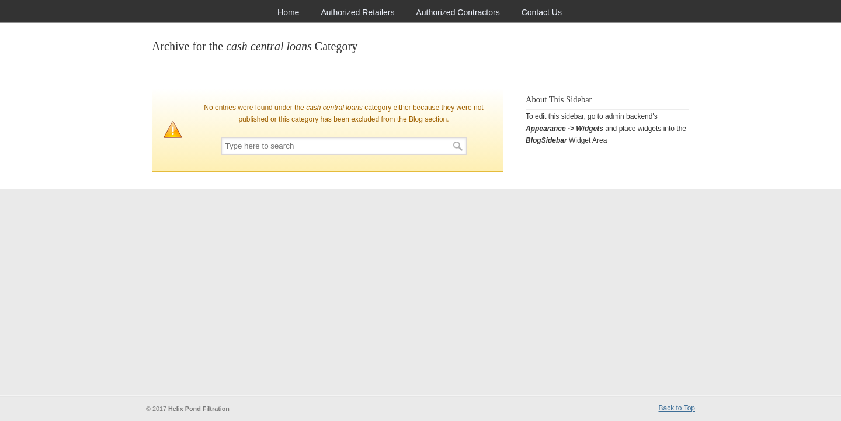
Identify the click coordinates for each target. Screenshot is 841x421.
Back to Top (677, 408)
